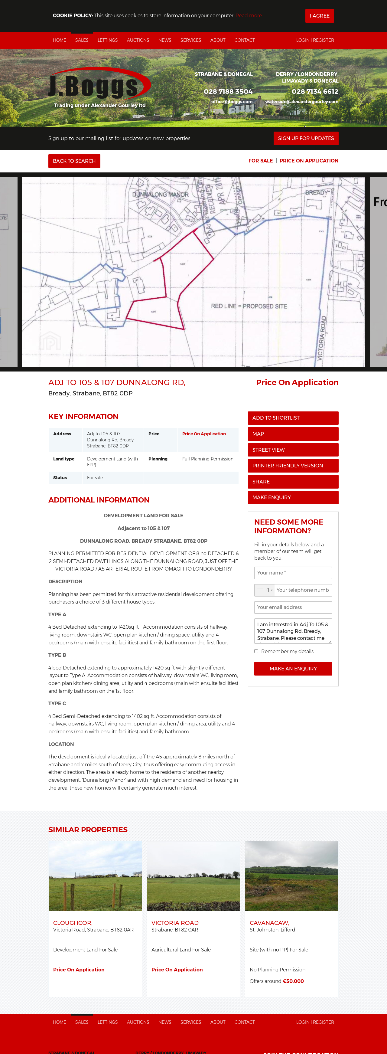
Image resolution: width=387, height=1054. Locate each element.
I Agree (320, 16)
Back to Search (74, 161)
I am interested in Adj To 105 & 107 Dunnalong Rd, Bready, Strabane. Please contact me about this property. (293, 631)
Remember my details (287, 651)
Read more (249, 15)
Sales (82, 40)
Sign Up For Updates (306, 138)
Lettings (108, 40)
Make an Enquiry (293, 669)
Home (59, 40)
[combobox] (265, 590)
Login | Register (315, 40)
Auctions (138, 40)
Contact (245, 40)
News (164, 40)
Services (190, 40)
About (218, 40)
